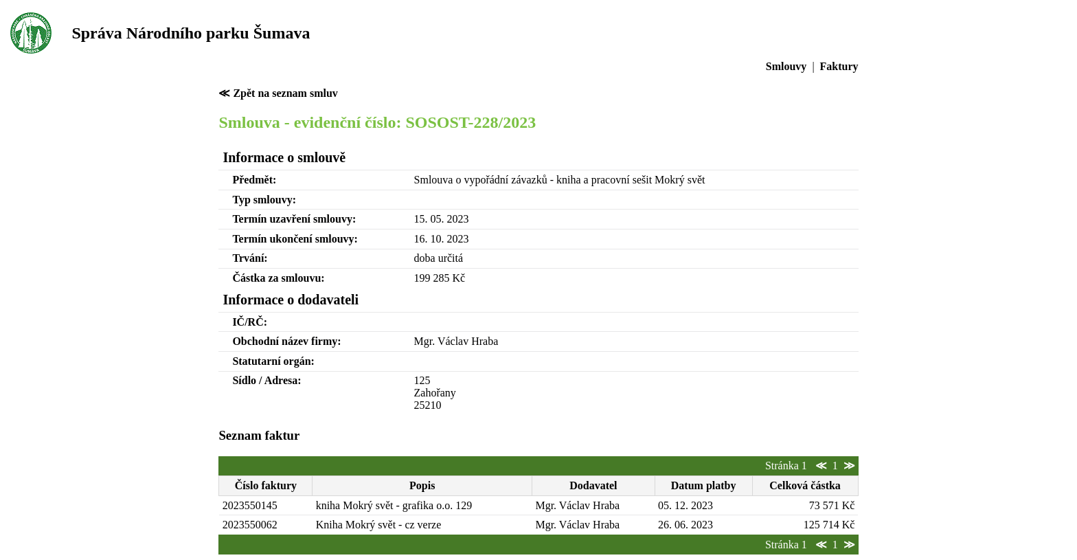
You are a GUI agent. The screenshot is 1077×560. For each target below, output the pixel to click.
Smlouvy (786, 66)
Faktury (839, 66)
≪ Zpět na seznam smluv (277, 93)
